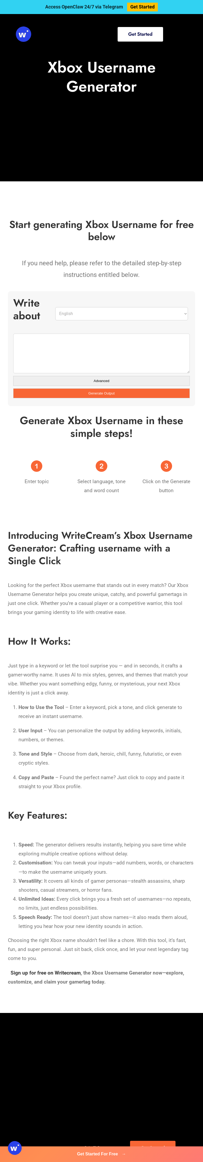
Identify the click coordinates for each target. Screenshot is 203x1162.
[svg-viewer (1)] (23, 29)
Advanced (101, 381)
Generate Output (101, 393)
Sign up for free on (32, 973)
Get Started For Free (101, 1154)
